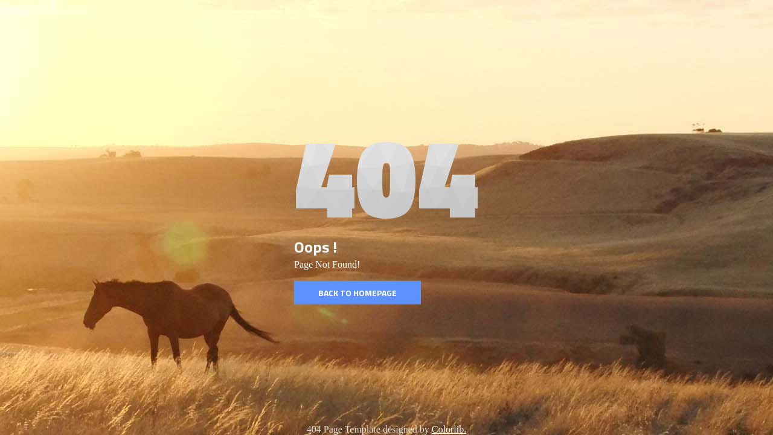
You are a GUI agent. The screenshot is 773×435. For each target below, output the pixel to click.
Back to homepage (357, 292)
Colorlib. (449, 429)
